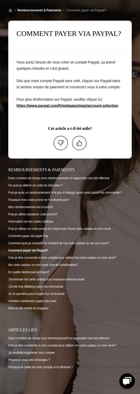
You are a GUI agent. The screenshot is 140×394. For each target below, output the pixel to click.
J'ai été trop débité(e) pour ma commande (35, 286)
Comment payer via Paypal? (86, 10)
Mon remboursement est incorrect (30, 207)
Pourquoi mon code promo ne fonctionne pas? (38, 200)
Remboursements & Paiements (39, 10)
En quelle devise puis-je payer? (28, 272)
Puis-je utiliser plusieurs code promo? (32, 214)
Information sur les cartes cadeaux (30, 221)
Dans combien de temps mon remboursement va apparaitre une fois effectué (58, 178)
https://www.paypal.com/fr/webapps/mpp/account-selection (67, 106)
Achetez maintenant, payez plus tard (32, 301)
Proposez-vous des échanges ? (29, 360)
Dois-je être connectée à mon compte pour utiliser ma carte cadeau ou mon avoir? (62, 257)
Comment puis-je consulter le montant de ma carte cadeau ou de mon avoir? (58, 243)
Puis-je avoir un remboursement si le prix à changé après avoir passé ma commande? (64, 192)
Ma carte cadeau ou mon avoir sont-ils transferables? (43, 265)
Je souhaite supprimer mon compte (31, 352)
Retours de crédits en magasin (28, 308)
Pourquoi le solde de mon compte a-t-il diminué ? (40, 367)
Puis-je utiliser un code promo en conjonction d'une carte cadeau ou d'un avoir (59, 229)
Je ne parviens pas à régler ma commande (36, 294)
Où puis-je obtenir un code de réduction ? (35, 185)
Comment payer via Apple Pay (28, 236)
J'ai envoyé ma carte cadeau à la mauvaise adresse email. (46, 279)
